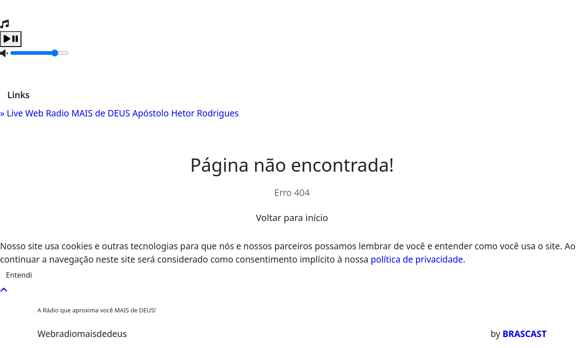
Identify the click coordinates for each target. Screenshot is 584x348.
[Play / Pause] (10, 39)
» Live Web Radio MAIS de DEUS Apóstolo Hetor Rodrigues (119, 113)
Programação (103, 70)
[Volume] (39, 53)
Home (54, 70)
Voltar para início (292, 217)
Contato (207, 70)
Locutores (161, 70)
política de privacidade (417, 259)
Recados (251, 70)
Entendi (19, 275)
